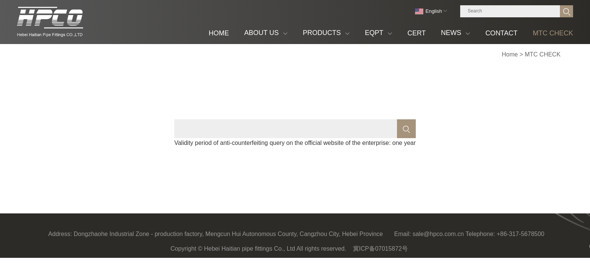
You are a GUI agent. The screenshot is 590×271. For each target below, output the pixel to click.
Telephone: (480, 234)
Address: (60, 234)
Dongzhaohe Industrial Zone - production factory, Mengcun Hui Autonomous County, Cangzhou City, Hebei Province (228, 234)
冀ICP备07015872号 (380, 248)
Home (510, 54)
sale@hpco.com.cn (438, 234)
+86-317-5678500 (520, 234)
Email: (402, 234)
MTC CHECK (542, 54)
